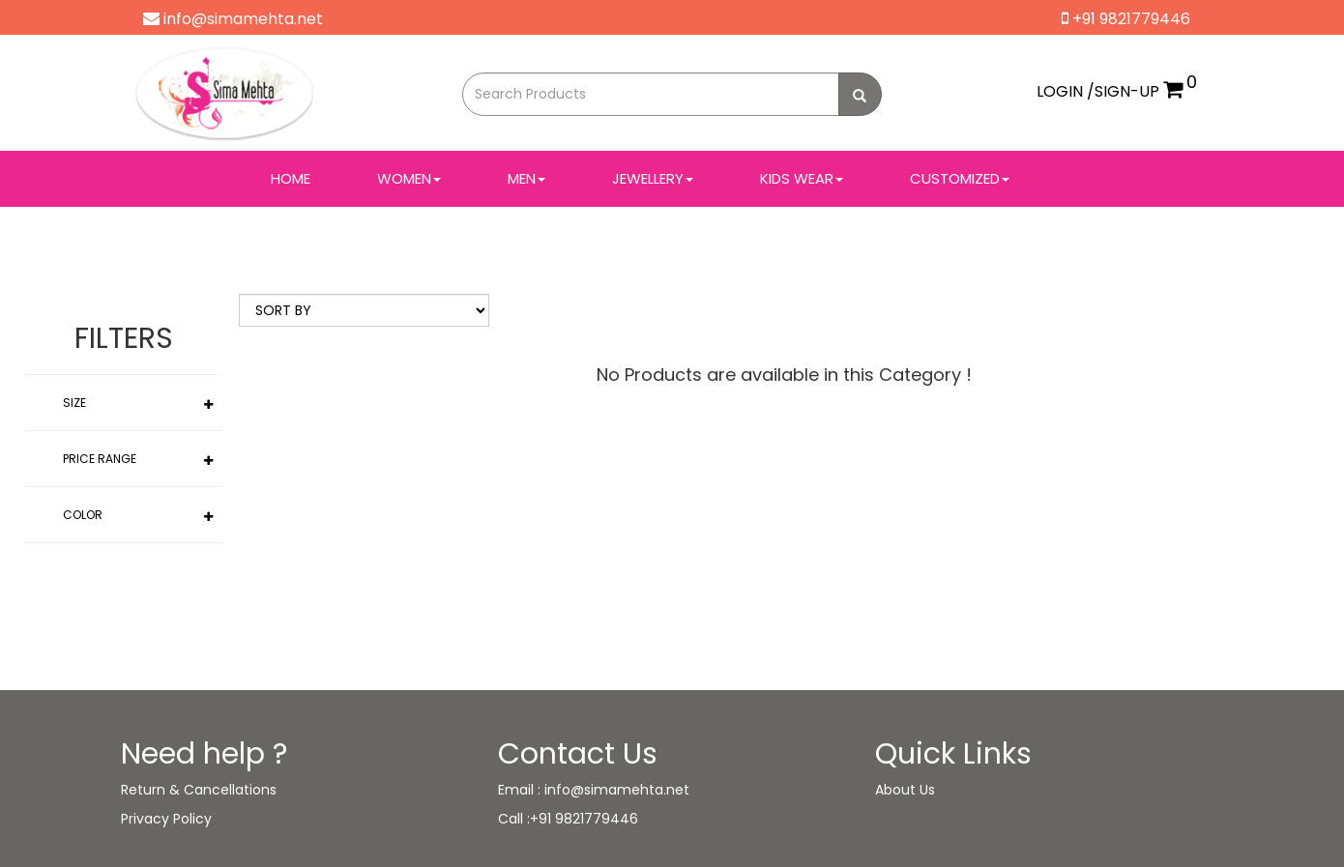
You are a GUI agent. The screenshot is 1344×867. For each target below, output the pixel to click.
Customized (959, 178)
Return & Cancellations (199, 789)
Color (82, 514)
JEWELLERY (652, 178)
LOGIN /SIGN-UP (1098, 91)
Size (74, 402)
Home (290, 178)
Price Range (99, 458)
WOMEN (409, 178)
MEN (526, 178)
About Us (905, 789)
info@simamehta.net (233, 19)
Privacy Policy (166, 818)
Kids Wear (801, 178)
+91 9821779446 (1126, 19)
